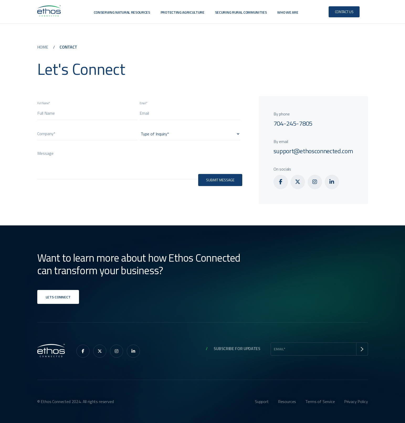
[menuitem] (280, 182)
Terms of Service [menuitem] (320, 401)
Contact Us (344, 11)
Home (43, 47)
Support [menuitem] (262, 401)
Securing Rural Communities (241, 12)
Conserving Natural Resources (122, 12)
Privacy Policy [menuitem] (356, 401)
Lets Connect (58, 297)
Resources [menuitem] (287, 401)
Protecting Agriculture (182, 12)
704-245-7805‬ (292, 123)
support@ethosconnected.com (313, 151)
